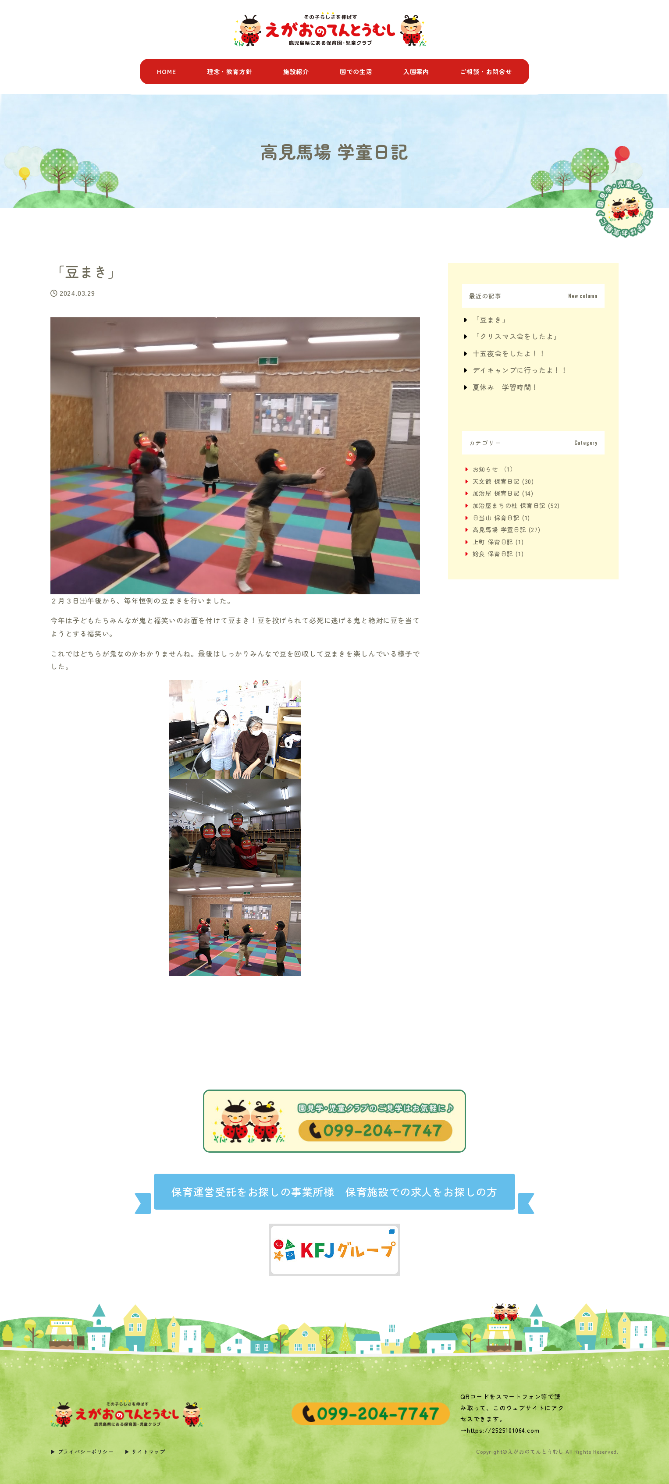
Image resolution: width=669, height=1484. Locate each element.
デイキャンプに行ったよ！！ (520, 370)
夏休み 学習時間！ (506, 387)
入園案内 (416, 71)
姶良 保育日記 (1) (498, 553)
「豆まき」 (491, 319)
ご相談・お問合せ (486, 71)
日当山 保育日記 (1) (501, 517)
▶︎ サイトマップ (145, 1451)
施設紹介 (296, 71)
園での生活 (356, 71)
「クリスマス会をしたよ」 (517, 336)
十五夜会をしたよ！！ (509, 353)
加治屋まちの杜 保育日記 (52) (516, 505)
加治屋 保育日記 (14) (503, 493)
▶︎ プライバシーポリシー (82, 1451)
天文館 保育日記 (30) (503, 481)
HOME (166, 71)
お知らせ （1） (494, 469)
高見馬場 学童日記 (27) (507, 529)
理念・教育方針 (230, 71)
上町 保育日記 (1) (498, 541)
